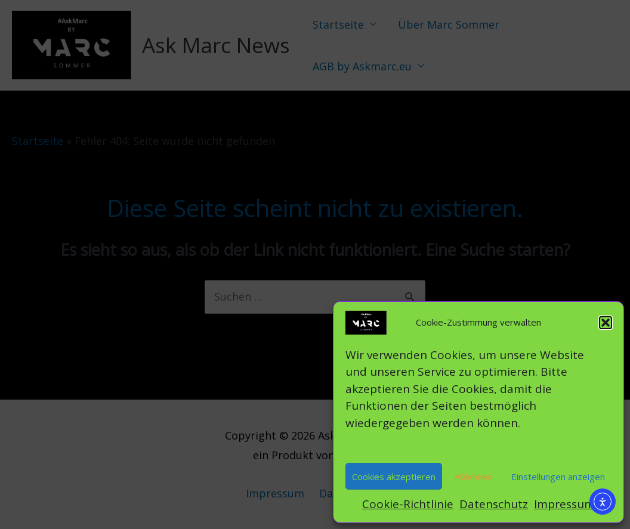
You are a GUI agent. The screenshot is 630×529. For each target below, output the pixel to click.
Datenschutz (493, 504)
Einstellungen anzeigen (558, 476)
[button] (606, 323)
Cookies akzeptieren (394, 476)
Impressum (564, 504)
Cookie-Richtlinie (407, 504)
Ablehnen (473, 476)
